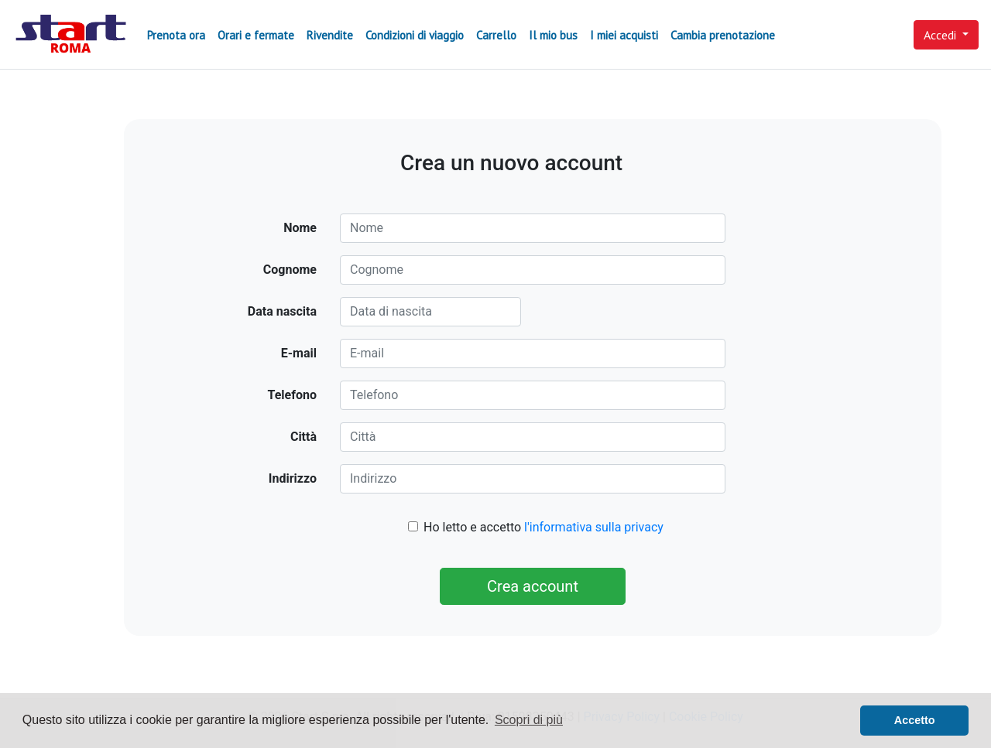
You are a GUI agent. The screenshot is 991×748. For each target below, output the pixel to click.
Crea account (532, 586)
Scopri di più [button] (529, 719)
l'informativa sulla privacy (594, 527)
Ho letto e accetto (543, 527)
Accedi (941, 35)
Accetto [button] (914, 720)
